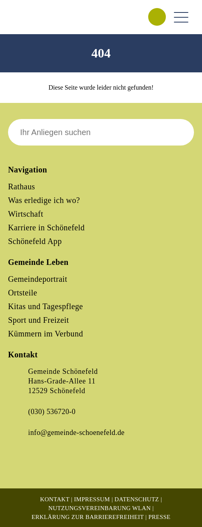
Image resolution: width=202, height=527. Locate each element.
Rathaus (21, 186)
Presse (159, 517)
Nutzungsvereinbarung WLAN (99, 508)
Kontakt (54, 499)
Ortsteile (22, 292)
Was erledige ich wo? (44, 200)
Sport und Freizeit (38, 320)
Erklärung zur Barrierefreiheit (87, 517)
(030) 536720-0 (51, 412)
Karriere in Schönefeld (46, 227)
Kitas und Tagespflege (45, 306)
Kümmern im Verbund (45, 333)
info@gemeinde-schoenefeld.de (76, 433)
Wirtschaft (25, 213)
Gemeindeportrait (37, 279)
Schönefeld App (35, 241)
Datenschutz (136, 499)
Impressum (92, 499)
